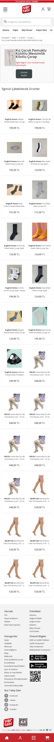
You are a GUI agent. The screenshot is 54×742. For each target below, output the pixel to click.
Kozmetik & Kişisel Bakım (14, 666)
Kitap (6, 653)
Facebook (11, 696)
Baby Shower (27, 30)
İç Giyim (22, 37)
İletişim (7, 621)
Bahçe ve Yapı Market (13, 672)
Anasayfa (5, 37)
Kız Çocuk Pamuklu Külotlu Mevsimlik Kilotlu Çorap (22, 40)
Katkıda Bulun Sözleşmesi (40, 650)
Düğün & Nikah (36, 618)
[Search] (27, 22)
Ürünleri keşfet (24, 74)
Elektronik (8, 656)
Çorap (30, 37)
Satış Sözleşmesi (36, 646)
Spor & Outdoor (11, 669)
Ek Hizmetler (9, 682)
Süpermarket (9, 676)
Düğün (15, 30)
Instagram (11, 705)
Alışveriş (5, 30)
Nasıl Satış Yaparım (12, 625)
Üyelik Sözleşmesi (37, 643)
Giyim (14, 37)
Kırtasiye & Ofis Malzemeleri (15, 679)
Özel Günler (34, 631)
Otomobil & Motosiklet (13, 685)
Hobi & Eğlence (10, 650)
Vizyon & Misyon (11, 618)
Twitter (10, 700)
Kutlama (33, 625)
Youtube (10, 709)
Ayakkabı (8, 643)
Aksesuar (8, 646)
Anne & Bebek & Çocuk (13, 659)
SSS (5, 615)
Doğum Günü (41, 30)
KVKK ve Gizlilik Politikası (39, 640)
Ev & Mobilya (9, 663)
